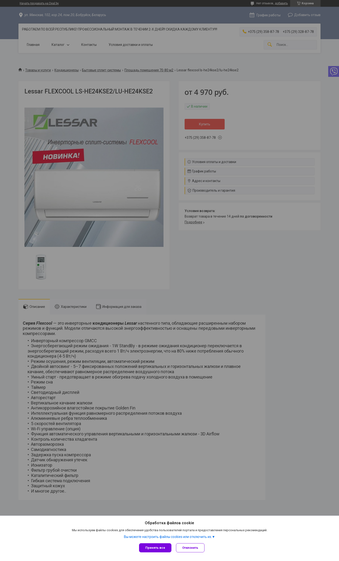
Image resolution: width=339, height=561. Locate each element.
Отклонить (190, 547)
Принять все (155, 547)
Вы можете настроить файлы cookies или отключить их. (168, 537)
